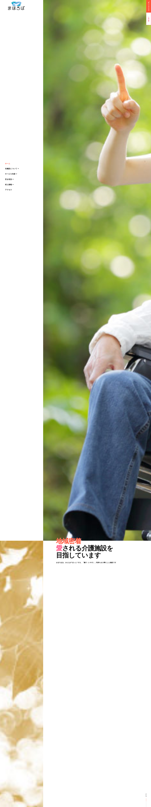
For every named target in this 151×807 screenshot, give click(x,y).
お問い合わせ (148, 19)
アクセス (8, 190)
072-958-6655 (148, 6)
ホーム (7, 163)
